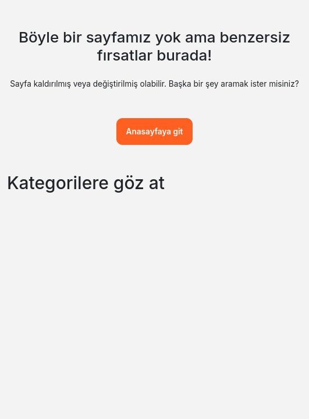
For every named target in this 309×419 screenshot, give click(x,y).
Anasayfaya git (154, 131)
